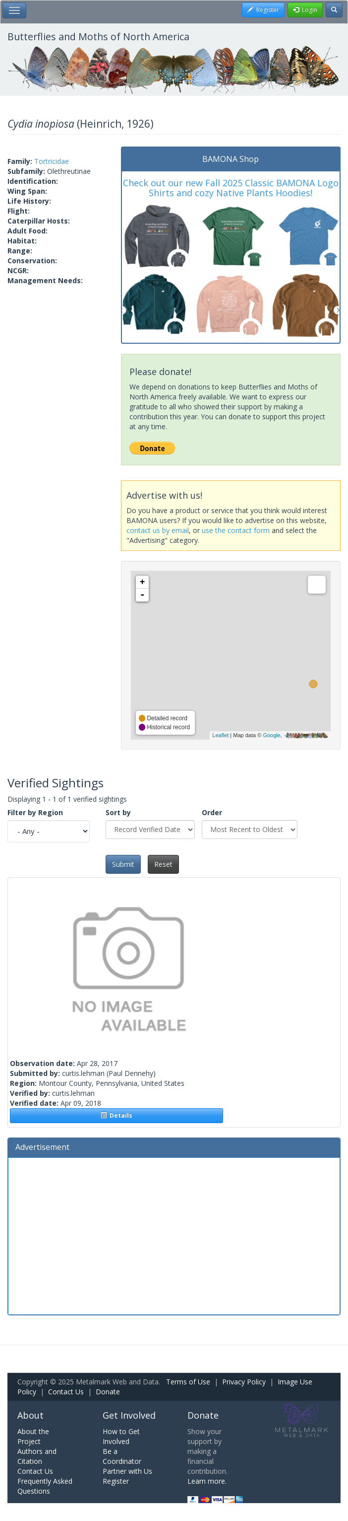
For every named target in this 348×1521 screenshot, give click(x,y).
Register (116, 1481)
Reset (163, 864)
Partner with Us (127, 1471)
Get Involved (129, 1415)
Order (212, 812)
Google (271, 735)
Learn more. (207, 1481)
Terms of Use (188, 1381)
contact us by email (157, 530)
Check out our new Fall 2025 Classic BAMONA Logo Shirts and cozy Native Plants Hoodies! (231, 188)
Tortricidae (51, 161)
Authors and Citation (37, 1456)
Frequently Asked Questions (44, 1486)
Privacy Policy (244, 1381)
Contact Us (66, 1391)
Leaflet (220, 735)
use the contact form (236, 530)
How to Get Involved (121, 1436)
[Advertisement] (174, 1234)
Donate (108, 1391)
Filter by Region (35, 812)
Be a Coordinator (122, 1456)
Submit (123, 864)
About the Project (33, 1436)
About (30, 1415)
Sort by (118, 812)
